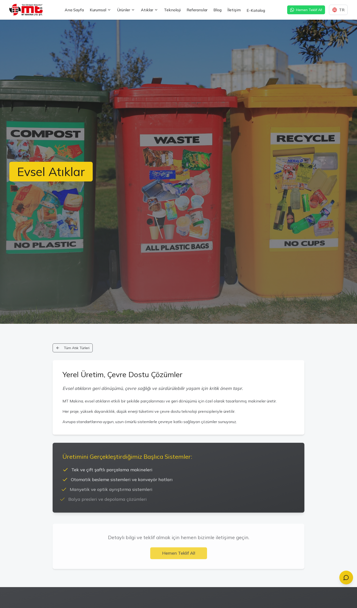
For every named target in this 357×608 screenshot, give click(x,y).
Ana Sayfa (74, 9)
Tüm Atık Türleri (72, 348)
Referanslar (197, 9)
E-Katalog (256, 5)
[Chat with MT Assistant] (346, 577)
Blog (217, 10)
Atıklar (149, 9)
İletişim (234, 10)
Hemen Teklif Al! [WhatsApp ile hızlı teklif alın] (306, 10)
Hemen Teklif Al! (178, 555)
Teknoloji (172, 9)
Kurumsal (100, 9)
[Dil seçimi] (338, 10)
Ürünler (126, 9)
